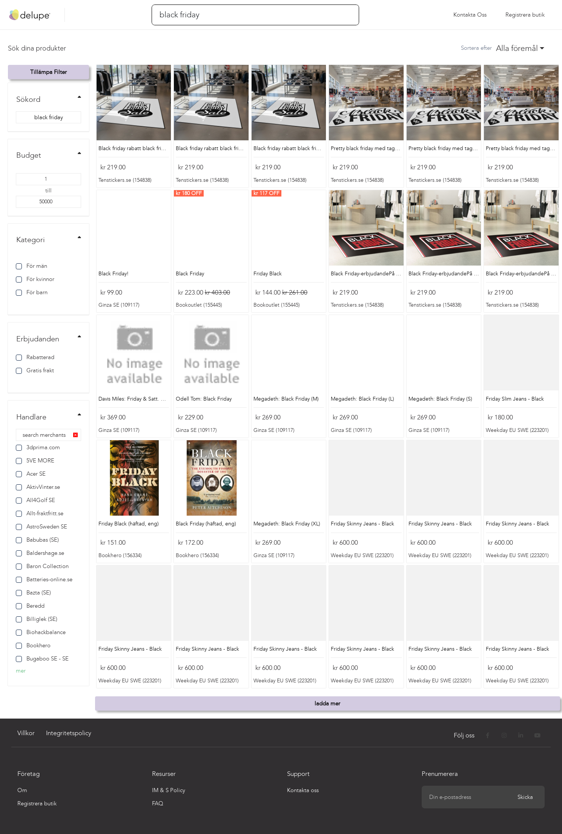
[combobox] (520, 48)
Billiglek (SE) (36, 619)
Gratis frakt (35, 370)
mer (21, 670)
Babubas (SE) (37, 539)
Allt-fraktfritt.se (39, 513)
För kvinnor (35, 279)
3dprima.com (38, 447)
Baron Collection (42, 566)
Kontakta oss (470, 14)
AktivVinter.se (38, 487)
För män (31, 266)
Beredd (30, 605)
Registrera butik (37, 803)
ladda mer (327, 703)
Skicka (525, 797)
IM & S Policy (168, 790)
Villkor (26, 733)
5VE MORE (35, 460)
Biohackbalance (41, 632)
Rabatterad (35, 357)
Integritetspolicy (68, 733)
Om (22, 790)
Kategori (30, 239)
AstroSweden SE (41, 526)
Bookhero (33, 645)
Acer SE (31, 473)
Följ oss (465, 735)
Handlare (31, 416)
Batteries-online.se (44, 579)
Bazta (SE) (33, 592)
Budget (28, 155)
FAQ (157, 803)
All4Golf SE (35, 500)
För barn (32, 292)
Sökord (28, 99)
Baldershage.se (40, 553)
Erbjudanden (37, 338)
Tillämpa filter (48, 72)
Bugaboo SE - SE (42, 658)
